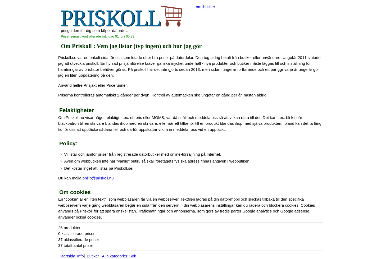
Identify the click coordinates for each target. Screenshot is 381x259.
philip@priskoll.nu (98, 178)
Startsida (67, 256)
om (198, 6)
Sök (132, 256)
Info (80, 256)
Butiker (92, 256)
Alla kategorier (115, 256)
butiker (209, 6)
